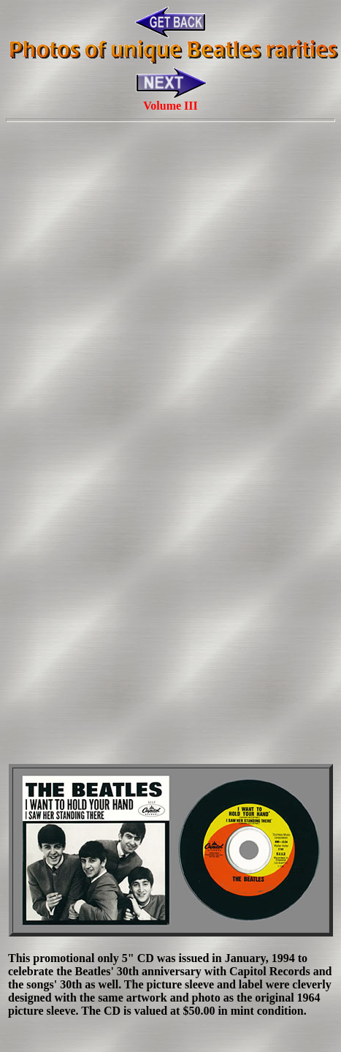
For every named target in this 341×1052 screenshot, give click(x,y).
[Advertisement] (167, 298)
